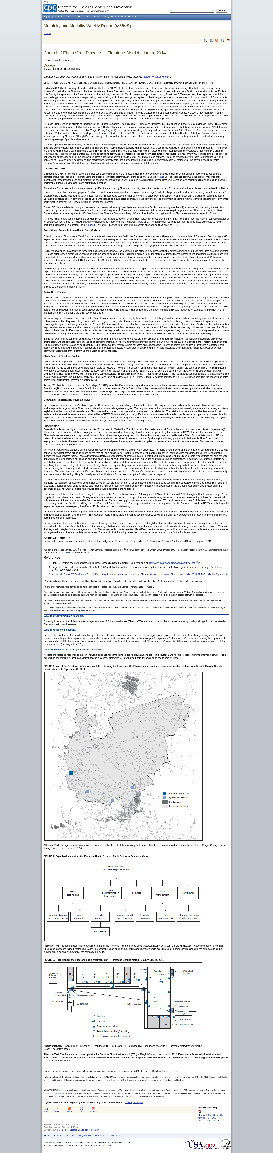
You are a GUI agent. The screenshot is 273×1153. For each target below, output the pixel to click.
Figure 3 (141, 222)
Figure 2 (162, 177)
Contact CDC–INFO (103, 1145)
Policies (70, 1135)
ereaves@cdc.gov (66, 552)
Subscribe (69, 1111)
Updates (56, 1111)
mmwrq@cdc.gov (134, 1102)
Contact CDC (115, 1135)
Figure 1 (111, 130)
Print (46, 1111)
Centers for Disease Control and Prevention (79, 1130)
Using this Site (84, 1135)
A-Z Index (57, 1135)
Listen (81, 1111)
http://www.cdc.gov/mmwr (66, 1093)
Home (46, 1135)
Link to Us (99, 1135)
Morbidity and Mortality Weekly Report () (87, 25)
